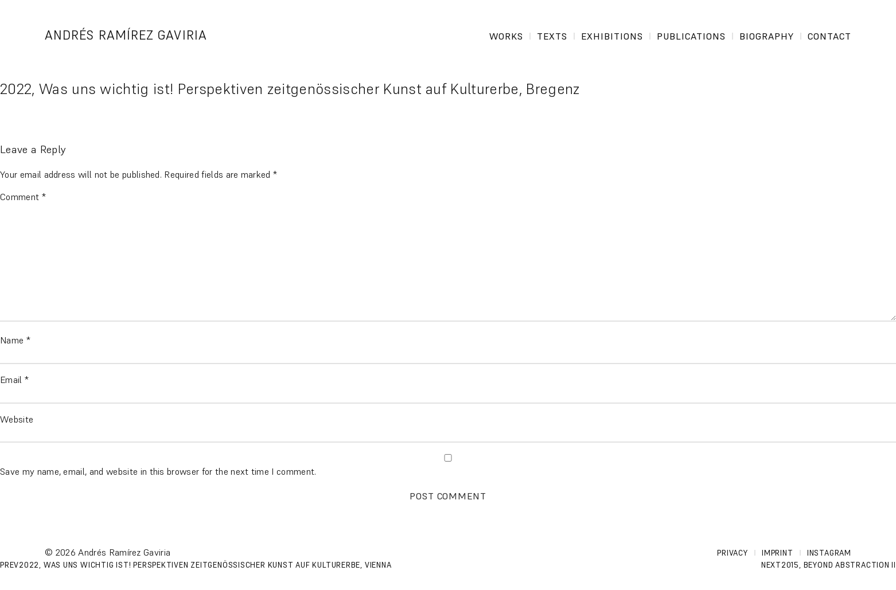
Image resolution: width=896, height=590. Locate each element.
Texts (552, 36)
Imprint (777, 553)
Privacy (732, 553)
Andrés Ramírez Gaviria (126, 35)
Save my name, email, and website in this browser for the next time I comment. (158, 471)
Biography (766, 36)
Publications (691, 36)
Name (15, 340)
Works (506, 36)
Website (16, 419)
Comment (23, 196)
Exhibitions (612, 36)
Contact (829, 36)
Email (14, 379)
